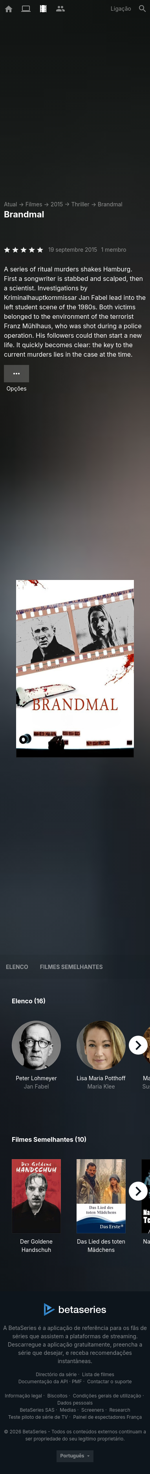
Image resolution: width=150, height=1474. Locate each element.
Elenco (17, 966)
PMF (77, 1381)
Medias (68, 1410)
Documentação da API (43, 1381)
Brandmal (110, 204)
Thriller (80, 204)
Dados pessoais (75, 1403)
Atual (10, 204)
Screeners (92, 1410)
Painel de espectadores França (107, 1417)
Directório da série (56, 1374)
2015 (57, 204)
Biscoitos (58, 1396)
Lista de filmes (98, 1374)
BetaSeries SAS (37, 1410)
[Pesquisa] (142, 8)
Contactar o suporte (109, 1381)
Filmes (34, 204)
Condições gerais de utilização (107, 1396)
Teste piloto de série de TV (38, 1417)
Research (119, 1410)
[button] (36, 1060)
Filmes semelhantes (71, 966)
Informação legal (23, 1396)
